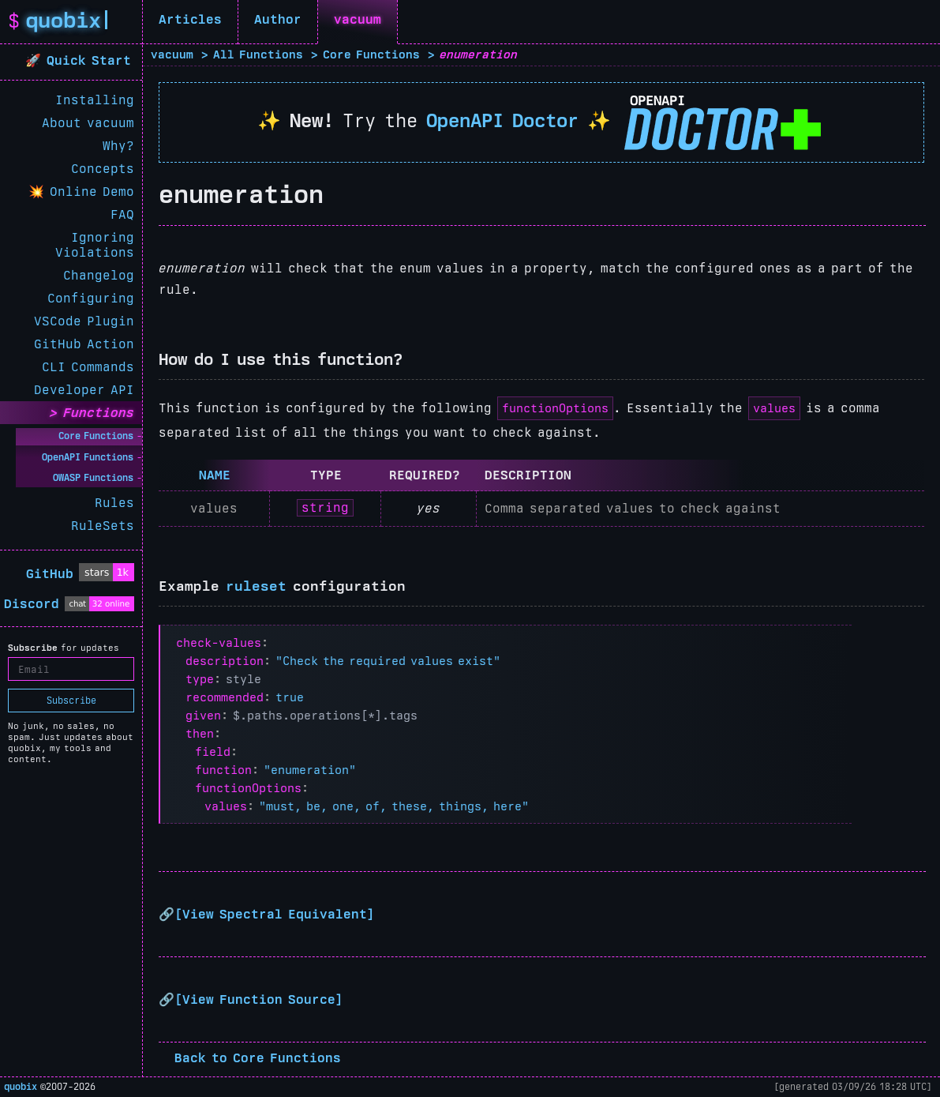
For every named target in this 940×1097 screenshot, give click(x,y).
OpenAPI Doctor (502, 120)
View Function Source (258, 999)
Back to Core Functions (257, 1057)
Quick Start (91, 60)
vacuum (357, 19)
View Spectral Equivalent (274, 914)
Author (277, 19)
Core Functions (95, 435)
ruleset (256, 585)
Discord (31, 603)
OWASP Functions (93, 477)
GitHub (49, 573)
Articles (190, 19)
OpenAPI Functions (87, 457)
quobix (20, 1086)
